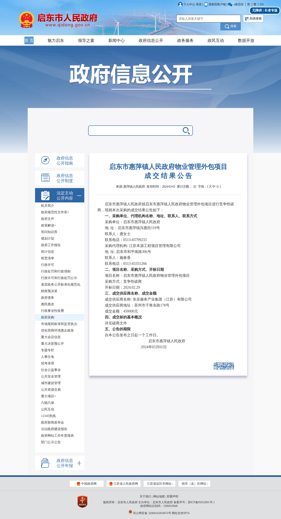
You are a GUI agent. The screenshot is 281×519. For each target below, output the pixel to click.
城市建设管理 (51, 383)
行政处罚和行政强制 (56, 271)
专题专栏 (47, 350)
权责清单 (47, 258)
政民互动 (216, 40)
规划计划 (47, 238)
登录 (199, 4)
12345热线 (48, 416)
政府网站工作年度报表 (57, 435)
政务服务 (185, 40)
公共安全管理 (51, 376)
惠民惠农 (47, 304)
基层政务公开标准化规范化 (60, 284)
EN (262, 4)
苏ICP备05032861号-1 (201, 502)
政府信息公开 (151, 40)
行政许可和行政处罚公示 (59, 278)
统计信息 (47, 251)
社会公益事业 (51, 370)
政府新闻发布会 (52, 422)
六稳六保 (47, 402)
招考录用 (47, 363)
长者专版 (271, 10)
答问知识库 (49, 232)
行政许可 (47, 264)
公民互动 (47, 409)
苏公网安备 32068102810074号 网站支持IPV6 (159, 512)
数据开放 (246, 40)
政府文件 (47, 218)
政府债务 (47, 297)
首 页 (29, 40)
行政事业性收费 (52, 310)
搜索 (230, 26)
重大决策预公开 (52, 343)
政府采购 (47, 317)
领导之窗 (86, 40)
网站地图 (159, 496)
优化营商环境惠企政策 (57, 330)
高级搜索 (253, 19)
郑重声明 (172, 496)
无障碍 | (258, 10)
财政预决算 (49, 291)
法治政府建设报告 (54, 429)
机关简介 (47, 205)
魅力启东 (56, 40)
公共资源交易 (51, 389)
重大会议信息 (51, 337)
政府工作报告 (51, 245)
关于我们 (145, 496)
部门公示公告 (51, 442)
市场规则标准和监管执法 (59, 324)
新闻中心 (116, 40)
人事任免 (47, 356)
